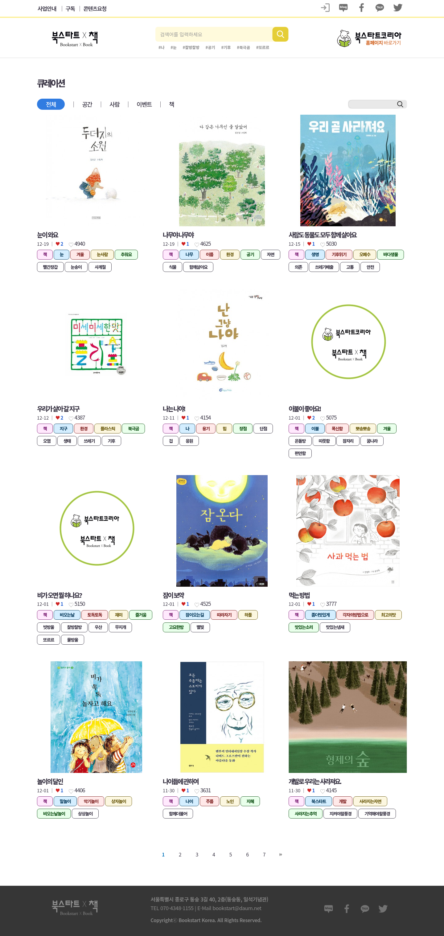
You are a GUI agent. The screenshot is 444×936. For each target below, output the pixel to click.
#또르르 (262, 47)
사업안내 (47, 8)
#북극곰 (243, 47)
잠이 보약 (173, 595)
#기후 (226, 47)
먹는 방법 (299, 595)
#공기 (210, 47)
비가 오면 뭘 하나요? (59, 595)
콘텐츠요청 (94, 8)
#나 (161, 47)
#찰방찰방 (191, 47)
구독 (70, 8)
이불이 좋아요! (305, 408)
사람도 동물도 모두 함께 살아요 (322, 234)
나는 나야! (174, 408)
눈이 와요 (47, 234)
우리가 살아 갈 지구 (58, 408)
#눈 (173, 47)
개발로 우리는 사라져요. (315, 781)
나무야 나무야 (178, 234)
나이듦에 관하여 (180, 781)
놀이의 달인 (50, 781)
